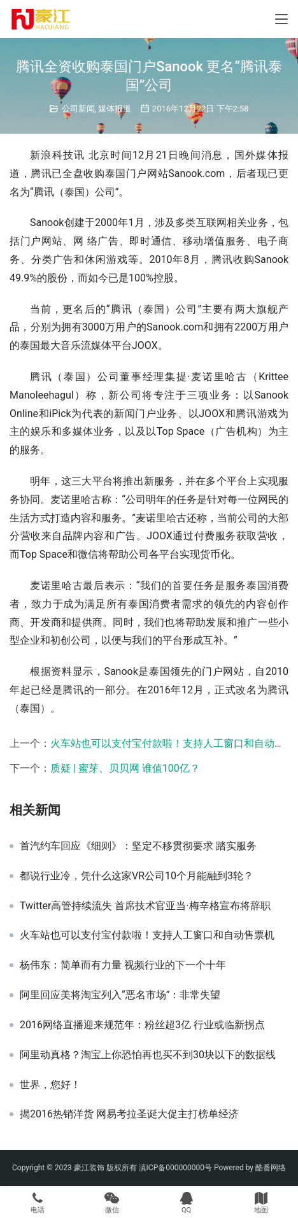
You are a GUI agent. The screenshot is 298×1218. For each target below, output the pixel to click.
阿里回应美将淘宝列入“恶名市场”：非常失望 (120, 995)
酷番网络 (270, 1167)
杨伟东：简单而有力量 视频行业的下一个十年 (123, 965)
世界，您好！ (50, 1085)
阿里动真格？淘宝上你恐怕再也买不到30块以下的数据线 (148, 1055)
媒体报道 (114, 108)
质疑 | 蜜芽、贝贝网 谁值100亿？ (125, 768)
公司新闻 (78, 108)
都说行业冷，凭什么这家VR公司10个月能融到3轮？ (136, 876)
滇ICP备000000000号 (175, 1167)
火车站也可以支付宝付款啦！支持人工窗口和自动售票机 (147, 935)
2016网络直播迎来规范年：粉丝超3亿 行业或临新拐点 (142, 1025)
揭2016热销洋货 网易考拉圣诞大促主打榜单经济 (129, 1114)
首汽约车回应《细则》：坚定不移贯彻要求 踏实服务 (138, 846)
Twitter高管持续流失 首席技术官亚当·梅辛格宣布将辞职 (145, 906)
